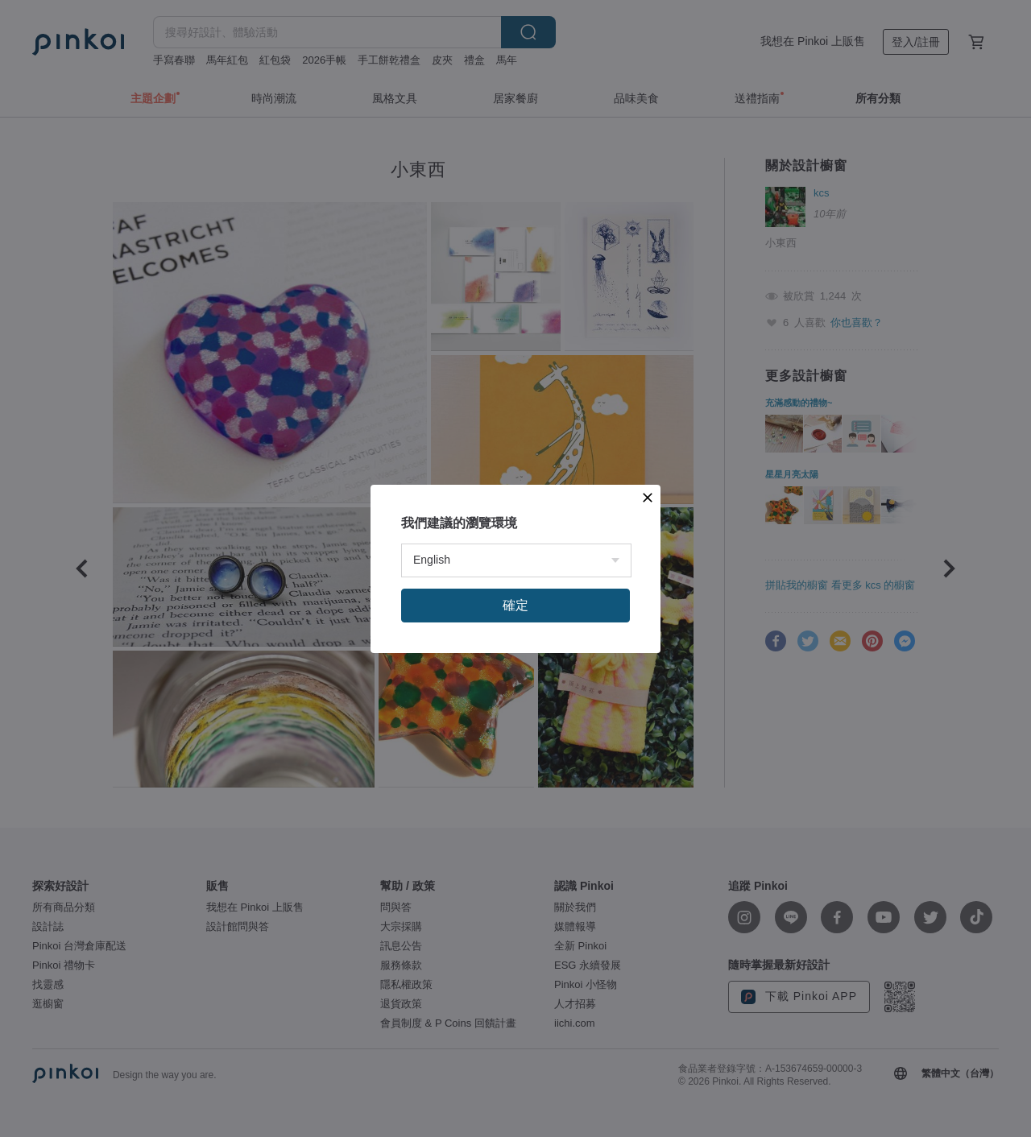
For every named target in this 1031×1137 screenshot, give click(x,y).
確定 (515, 605)
